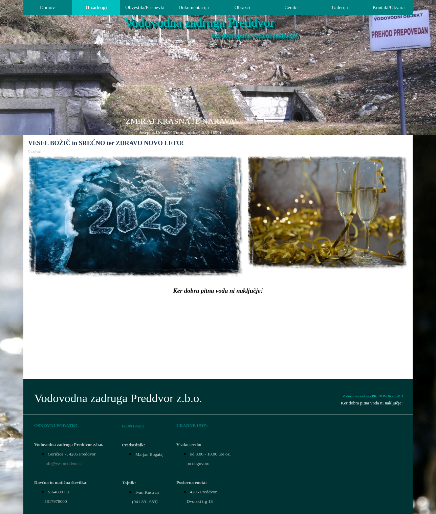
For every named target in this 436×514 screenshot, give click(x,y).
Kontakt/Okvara (389, 7)
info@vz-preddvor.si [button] (63, 463)
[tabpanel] (180, 126)
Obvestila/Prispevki (145, 7)
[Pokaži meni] (369, 107)
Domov (47, 7)
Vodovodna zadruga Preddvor (199, 22)
